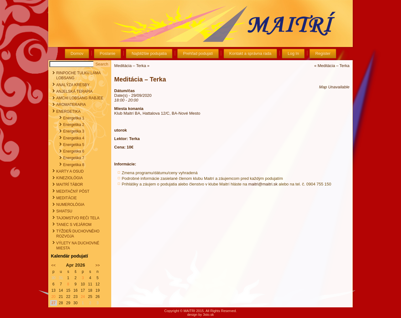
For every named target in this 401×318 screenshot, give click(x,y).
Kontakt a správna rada (250, 53)
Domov (76, 53)
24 (83, 297)
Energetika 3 (73, 131)
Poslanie (107, 53)
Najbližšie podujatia (149, 53)
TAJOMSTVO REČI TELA (78, 218)
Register (322, 53)
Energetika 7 (73, 158)
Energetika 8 (73, 165)
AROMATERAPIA (71, 104)
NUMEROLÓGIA (70, 204)
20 (53, 297)
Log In (293, 53)
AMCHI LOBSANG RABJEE (79, 98)
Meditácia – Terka (130, 65)
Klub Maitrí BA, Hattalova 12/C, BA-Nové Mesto (157, 113)
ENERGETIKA (68, 111)
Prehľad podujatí (198, 53)
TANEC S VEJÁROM (73, 224)
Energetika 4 (73, 138)
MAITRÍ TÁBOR (69, 184)
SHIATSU (64, 211)
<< (53, 265)
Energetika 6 (73, 151)
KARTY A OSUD (70, 171)
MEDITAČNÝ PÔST (73, 191)
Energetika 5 (73, 145)
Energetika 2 (73, 125)
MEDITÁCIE (66, 198)
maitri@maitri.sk (263, 184)
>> (97, 265)
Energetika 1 (73, 118)
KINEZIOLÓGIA (69, 178)
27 (53, 303)
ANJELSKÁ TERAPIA (74, 91)
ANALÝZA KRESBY (73, 85)
